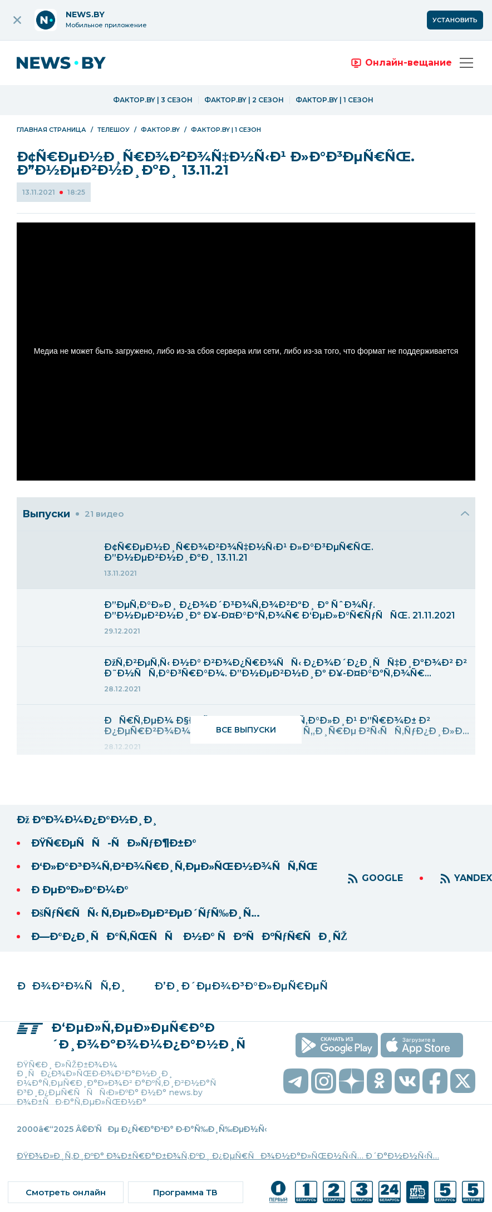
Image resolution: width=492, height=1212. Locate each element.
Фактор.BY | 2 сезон (244, 100)
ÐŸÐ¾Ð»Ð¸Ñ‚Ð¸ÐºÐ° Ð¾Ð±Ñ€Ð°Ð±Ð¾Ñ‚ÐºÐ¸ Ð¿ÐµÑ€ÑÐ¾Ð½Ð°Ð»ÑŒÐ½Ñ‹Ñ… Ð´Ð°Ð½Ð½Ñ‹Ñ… (228, 1156)
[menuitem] (246, 560)
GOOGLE (382, 878)
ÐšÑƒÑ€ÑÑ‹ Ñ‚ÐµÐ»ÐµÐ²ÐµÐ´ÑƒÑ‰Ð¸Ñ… (145, 913)
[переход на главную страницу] (69, 63)
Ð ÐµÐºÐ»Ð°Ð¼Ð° (80, 890)
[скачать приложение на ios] (422, 1045)
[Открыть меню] (466, 63)
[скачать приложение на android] (337, 1045)
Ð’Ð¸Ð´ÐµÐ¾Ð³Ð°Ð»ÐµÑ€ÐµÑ (245, 986)
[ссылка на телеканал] (278, 1192)
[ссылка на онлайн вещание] (66, 1192)
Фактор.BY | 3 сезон (153, 100)
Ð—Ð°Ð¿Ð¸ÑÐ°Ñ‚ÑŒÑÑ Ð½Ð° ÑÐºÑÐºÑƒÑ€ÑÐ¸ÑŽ (189, 937)
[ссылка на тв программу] (186, 1192)
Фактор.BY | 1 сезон (334, 100)
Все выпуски (246, 730)
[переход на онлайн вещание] (401, 63)
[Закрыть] (465, 514)
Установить (455, 20)
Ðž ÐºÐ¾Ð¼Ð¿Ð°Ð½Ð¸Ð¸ (87, 820)
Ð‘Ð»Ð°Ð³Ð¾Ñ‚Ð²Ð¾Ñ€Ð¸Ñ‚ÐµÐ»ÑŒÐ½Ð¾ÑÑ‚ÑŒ (174, 866)
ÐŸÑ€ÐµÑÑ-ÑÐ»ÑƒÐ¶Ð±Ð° (113, 843)
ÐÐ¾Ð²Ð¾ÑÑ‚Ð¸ (71, 986)
